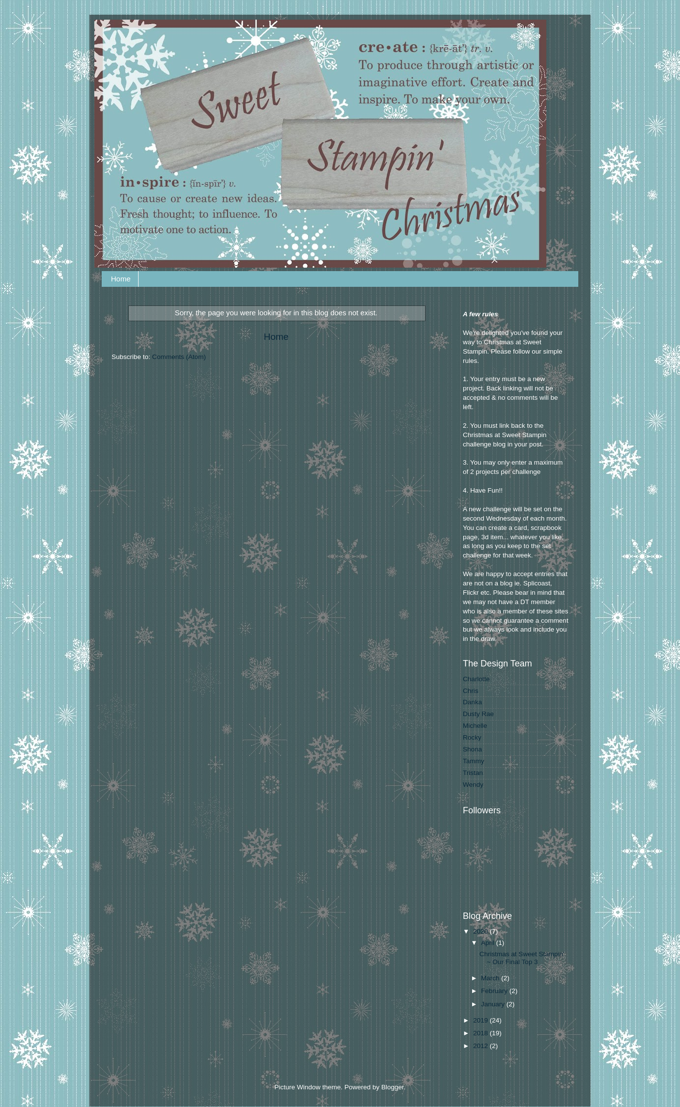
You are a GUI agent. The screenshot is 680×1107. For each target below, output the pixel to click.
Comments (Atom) (179, 356)
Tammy (473, 761)
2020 (481, 931)
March (491, 978)
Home (121, 279)
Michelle (475, 725)
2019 (481, 1020)
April (488, 942)
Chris (471, 690)
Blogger (392, 1087)
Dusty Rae (478, 714)
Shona (472, 749)
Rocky (472, 737)
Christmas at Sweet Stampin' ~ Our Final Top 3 (522, 958)
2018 (481, 1033)
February (495, 991)
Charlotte (476, 679)
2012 (481, 1046)
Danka (472, 702)
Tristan (473, 772)
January (494, 1004)
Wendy (473, 784)
